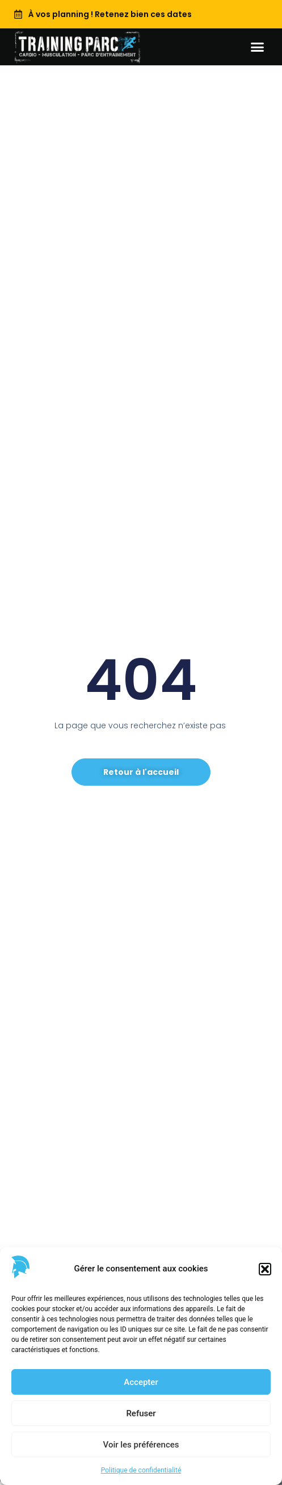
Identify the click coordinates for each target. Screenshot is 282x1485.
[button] (265, 1269)
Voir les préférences (141, 1445)
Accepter (141, 1382)
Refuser (140, 1413)
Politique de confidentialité (141, 1470)
